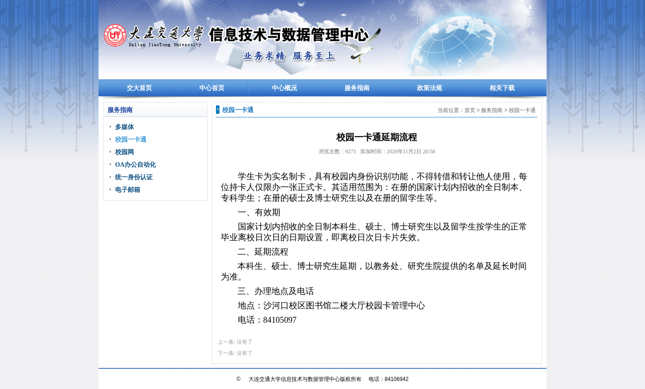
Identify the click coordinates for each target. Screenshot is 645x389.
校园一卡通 (130, 139)
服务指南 (357, 88)
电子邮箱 (127, 189)
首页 (469, 110)
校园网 (124, 152)
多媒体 (124, 127)
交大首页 (139, 88)
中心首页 (211, 88)
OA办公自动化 (135, 164)
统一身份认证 (134, 177)
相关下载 (502, 88)
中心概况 (284, 88)
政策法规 (429, 88)
